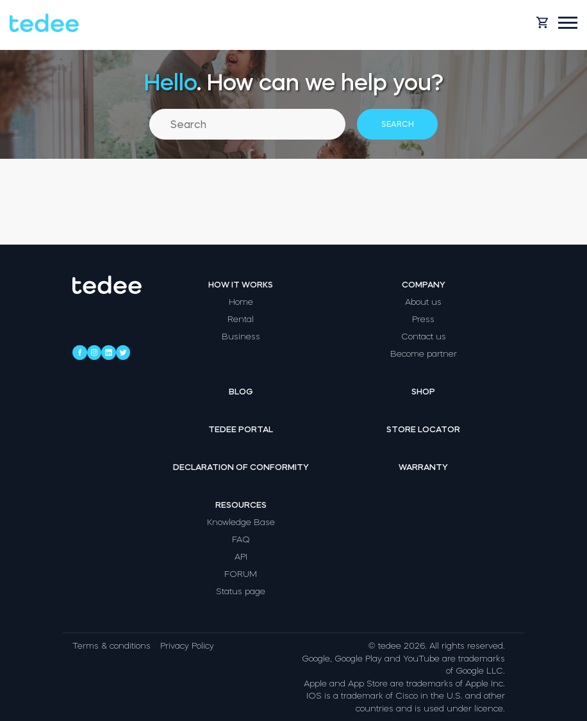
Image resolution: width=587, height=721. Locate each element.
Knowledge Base (241, 522)
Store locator (423, 429)
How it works (240, 284)
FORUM (240, 574)
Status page (240, 591)
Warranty (423, 467)
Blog (241, 391)
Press (423, 319)
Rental (240, 319)
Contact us (423, 336)
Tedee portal (240, 429)
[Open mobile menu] (567, 23)
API (241, 557)
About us (423, 302)
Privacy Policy (187, 646)
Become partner (423, 354)
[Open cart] (542, 22)
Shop (423, 391)
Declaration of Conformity (241, 467)
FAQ (241, 539)
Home (241, 302)
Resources (241, 505)
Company (423, 284)
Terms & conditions (111, 646)
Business (241, 336)
